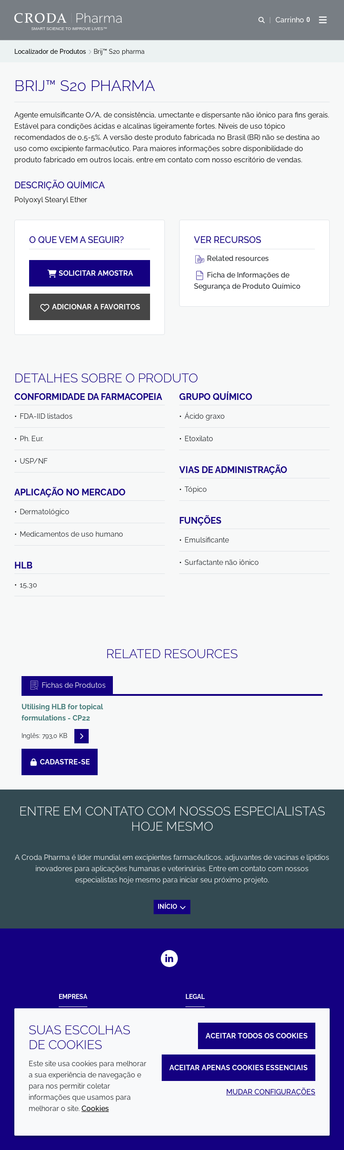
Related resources (231, 258)
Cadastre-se (59, 762)
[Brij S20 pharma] (89, 307)
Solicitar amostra (89, 273)
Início (172, 906)
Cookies (95, 1108)
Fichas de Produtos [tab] (67, 685)
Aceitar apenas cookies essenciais (238, 1067)
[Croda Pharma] (69, 18)
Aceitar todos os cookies (257, 1036)
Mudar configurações (270, 1092)
